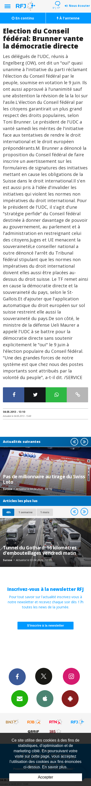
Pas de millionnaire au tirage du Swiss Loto (44, 479)
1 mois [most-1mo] (44, 512)
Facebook (17, 676)
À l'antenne (68, 18)
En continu (23, 18)
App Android (70, 698)
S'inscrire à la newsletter (45, 625)
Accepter (45, 777)
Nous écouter (79, 6)
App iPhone (44, 698)
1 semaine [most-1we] (25, 512)
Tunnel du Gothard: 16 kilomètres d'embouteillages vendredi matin (40, 550)
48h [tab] (8, 512)
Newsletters (19, 698)
